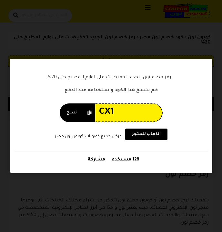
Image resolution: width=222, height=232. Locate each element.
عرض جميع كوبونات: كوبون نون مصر (88, 136)
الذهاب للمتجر (146, 134)
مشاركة (96, 160)
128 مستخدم (124, 160)
